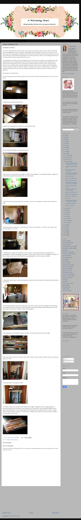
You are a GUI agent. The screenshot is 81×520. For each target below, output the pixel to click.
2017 (65, 149)
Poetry (63, 281)
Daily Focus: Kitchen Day (71, 192)
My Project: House (69, 176)
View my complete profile (68, 73)
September (68, 161)
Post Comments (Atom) (14, 516)
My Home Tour (65, 270)
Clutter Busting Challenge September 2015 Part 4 (71, 164)
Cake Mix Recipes (66, 242)
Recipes (64, 285)
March (67, 218)
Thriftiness (64, 288)
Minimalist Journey (66, 264)
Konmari (64, 259)
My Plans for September (70, 203)
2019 (65, 145)
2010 (65, 233)
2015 (65, 153)
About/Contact (12, 41)
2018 (65, 147)
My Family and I (66, 268)
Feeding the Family (66, 252)
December (67, 155)
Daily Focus (68, 198)
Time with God (65, 290)
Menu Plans (65, 263)
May (66, 214)
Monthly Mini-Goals (66, 266)
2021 (65, 141)
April (66, 216)
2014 (65, 225)
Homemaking (65, 255)
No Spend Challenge (67, 274)
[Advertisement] (31, 499)
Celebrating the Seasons (68, 246)
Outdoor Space (66, 277)
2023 (65, 137)
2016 (65, 151)
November (67, 157)
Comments (66, 361)
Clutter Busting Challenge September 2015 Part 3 (71, 173)
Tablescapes (65, 287)
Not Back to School (69, 205)
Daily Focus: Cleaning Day (71, 194)
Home (4, 41)
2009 (65, 235)
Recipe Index (22, 41)
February (67, 220)
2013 (65, 227)
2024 (65, 135)
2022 (65, 139)
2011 (65, 231)
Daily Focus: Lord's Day (70, 196)
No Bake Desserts (66, 272)
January (67, 222)
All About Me (65, 240)
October (67, 159)
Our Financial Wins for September (70, 170)
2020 (65, 143)
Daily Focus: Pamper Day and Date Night (71, 189)
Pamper (64, 279)
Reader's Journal (66, 283)
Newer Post (6, 513)
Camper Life (65, 244)
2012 (65, 229)
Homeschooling (66, 257)
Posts (65, 358)
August (67, 208)
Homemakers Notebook (67, 253)
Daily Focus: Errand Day (70, 180)
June (66, 212)
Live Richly (65, 261)
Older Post (55, 513)
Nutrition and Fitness (67, 276)
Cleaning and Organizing (12, 439)
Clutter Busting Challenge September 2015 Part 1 (71, 201)
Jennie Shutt (72, 46)
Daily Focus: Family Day (70, 178)
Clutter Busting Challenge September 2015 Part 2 (71, 183)
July (66, 210)
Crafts (63, 250)
